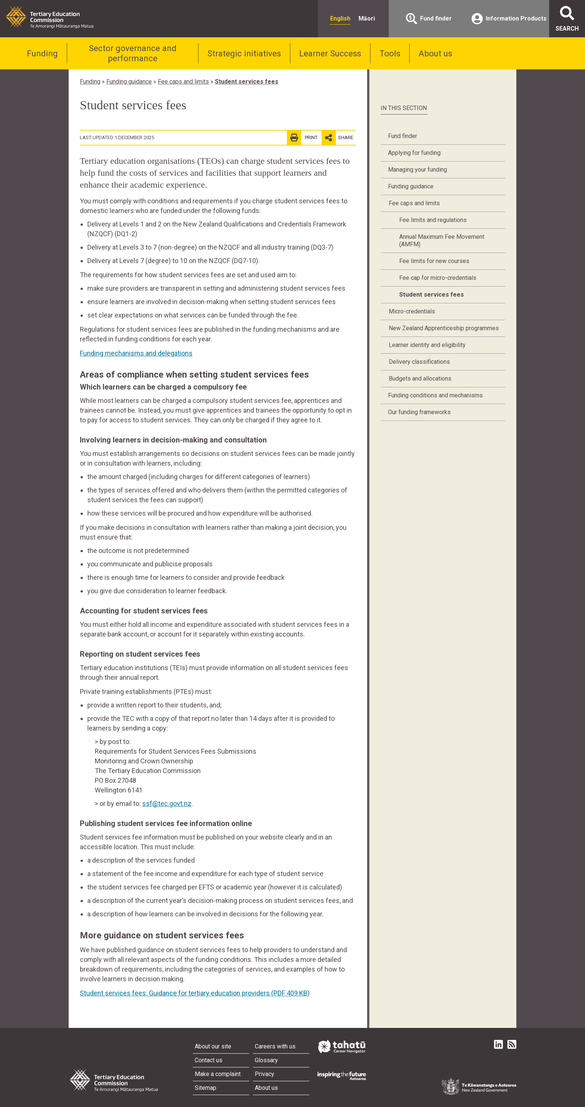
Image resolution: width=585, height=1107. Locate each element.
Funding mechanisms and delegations (136, 353)
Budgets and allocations (420, 378)
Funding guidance (129, 81)
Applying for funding (414, 152)
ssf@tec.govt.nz (166, 803)
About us (435, 53)
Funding (42, 53)
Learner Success (330, 53)
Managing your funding (417, 169)
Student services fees (246, 81)
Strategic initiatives (244, 53)
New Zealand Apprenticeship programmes (444, 328)
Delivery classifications (419, 361)
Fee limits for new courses (434, 261)
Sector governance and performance (132, 53)
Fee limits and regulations (433, 219)
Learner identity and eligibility (427, 344)
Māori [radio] (367, 18)
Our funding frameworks (419, 412)
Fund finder (402, 136)
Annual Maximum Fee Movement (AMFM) (441, 240)
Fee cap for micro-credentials (437, 277)
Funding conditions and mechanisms (435, 395)
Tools (389, 53)
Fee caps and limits (183, 81)
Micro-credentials (412, 311)
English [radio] (340, 18)
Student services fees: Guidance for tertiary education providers (195, 993)
